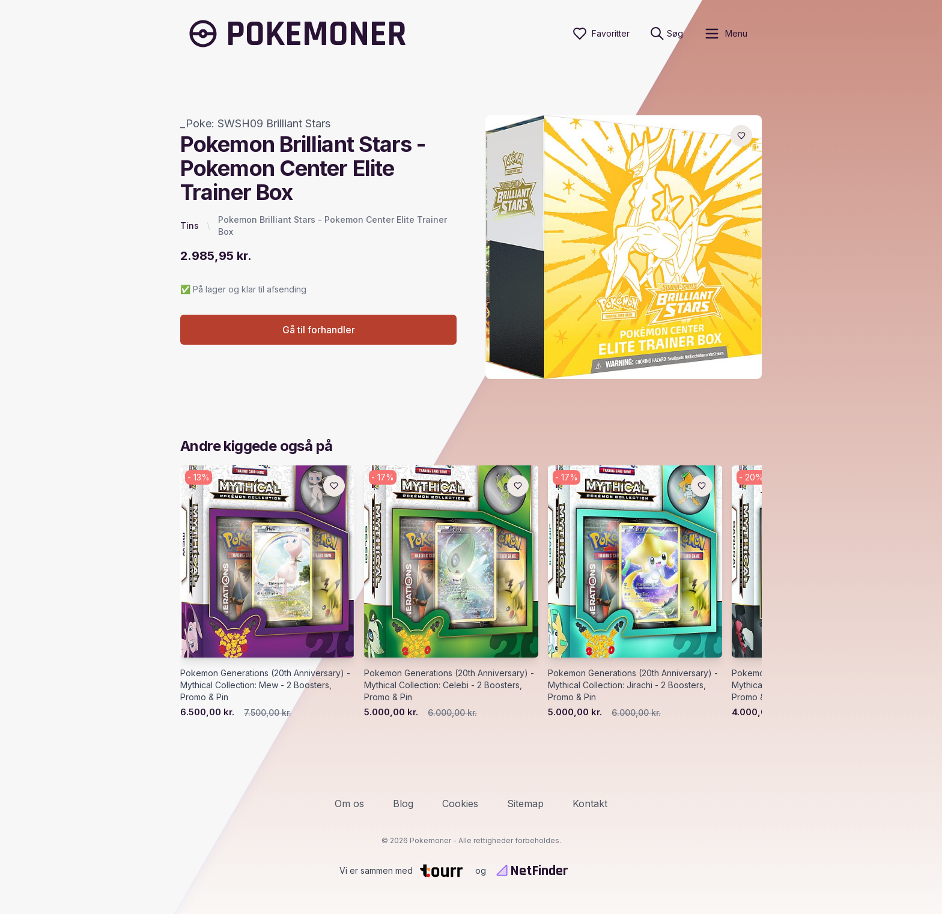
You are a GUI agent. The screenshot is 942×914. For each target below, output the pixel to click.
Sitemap (525, 803)
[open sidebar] (725, 33)
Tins (189, 225)
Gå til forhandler (318, 330)
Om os (349, 803)
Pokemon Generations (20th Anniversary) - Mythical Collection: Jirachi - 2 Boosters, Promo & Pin (633, 685)
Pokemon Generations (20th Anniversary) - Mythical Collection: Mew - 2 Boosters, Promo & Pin (265, 685)
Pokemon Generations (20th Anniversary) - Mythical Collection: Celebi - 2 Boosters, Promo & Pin (449, 685)
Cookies (460, 803)
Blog (403, 803)
